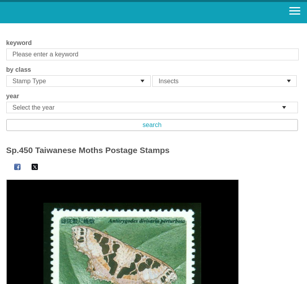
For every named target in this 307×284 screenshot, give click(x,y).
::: (8, 26)
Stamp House (49, 13)
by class (18, 69)
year (12, 96)
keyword (19, 42)
